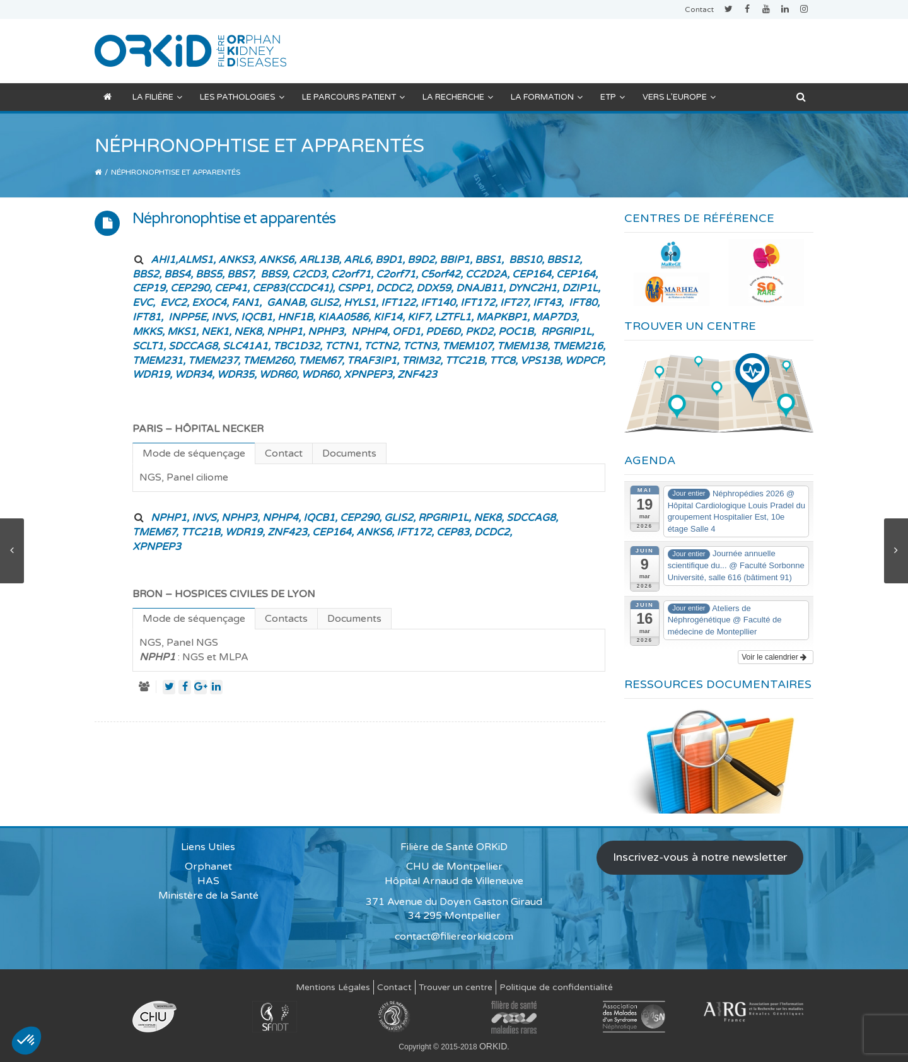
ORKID (493, 1046)
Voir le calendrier (774, 657)
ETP (612, 97)
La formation (547, 97)
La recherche (457, 97)
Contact (699, 9)
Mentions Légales (333, 987)
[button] (26, 1040)
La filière (157, 97)
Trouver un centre (455, 987)
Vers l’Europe (679, 97)
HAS (208, 881)
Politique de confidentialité (556, 987)
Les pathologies (242, 97)
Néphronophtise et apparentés (233, 218)
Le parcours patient (353, 97)
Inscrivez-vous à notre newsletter (700, 857)
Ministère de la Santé (208, 895)
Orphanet (208, 866)
